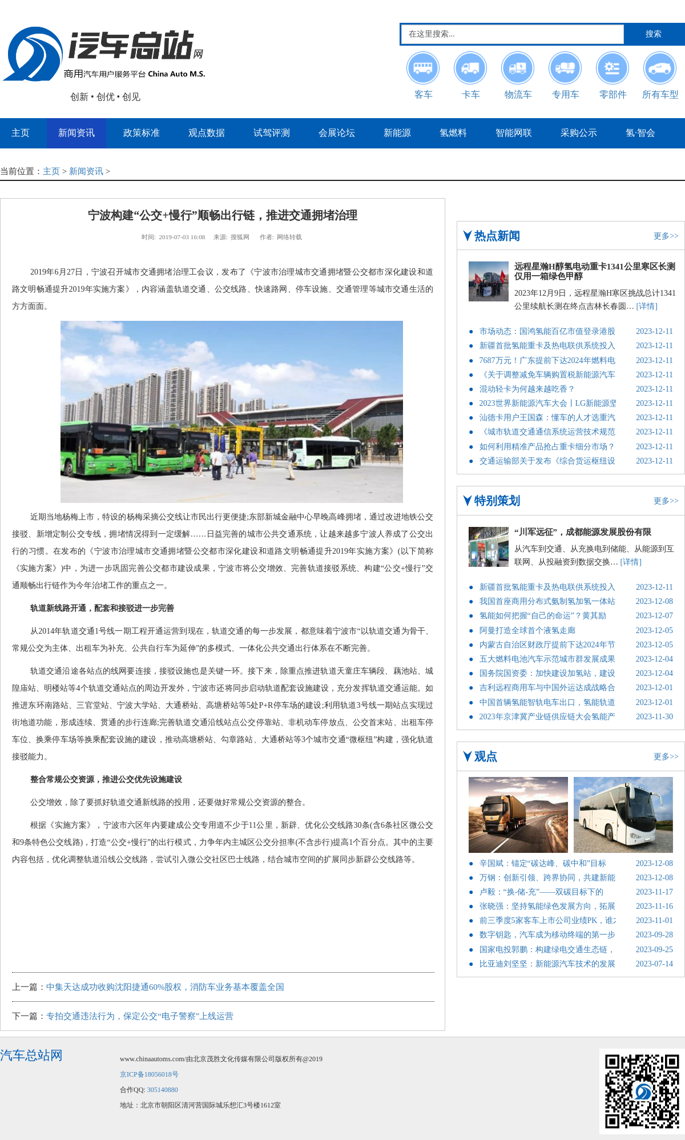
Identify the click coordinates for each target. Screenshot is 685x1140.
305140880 (162, 1090)
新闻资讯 (86, 171)
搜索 (654, 34)
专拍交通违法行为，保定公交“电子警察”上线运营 (139, 1016)
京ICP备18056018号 (149, 1074)
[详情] (647, 306)
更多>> (666, 236)
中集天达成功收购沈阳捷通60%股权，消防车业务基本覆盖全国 (165, 987)
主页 (51, 171)
